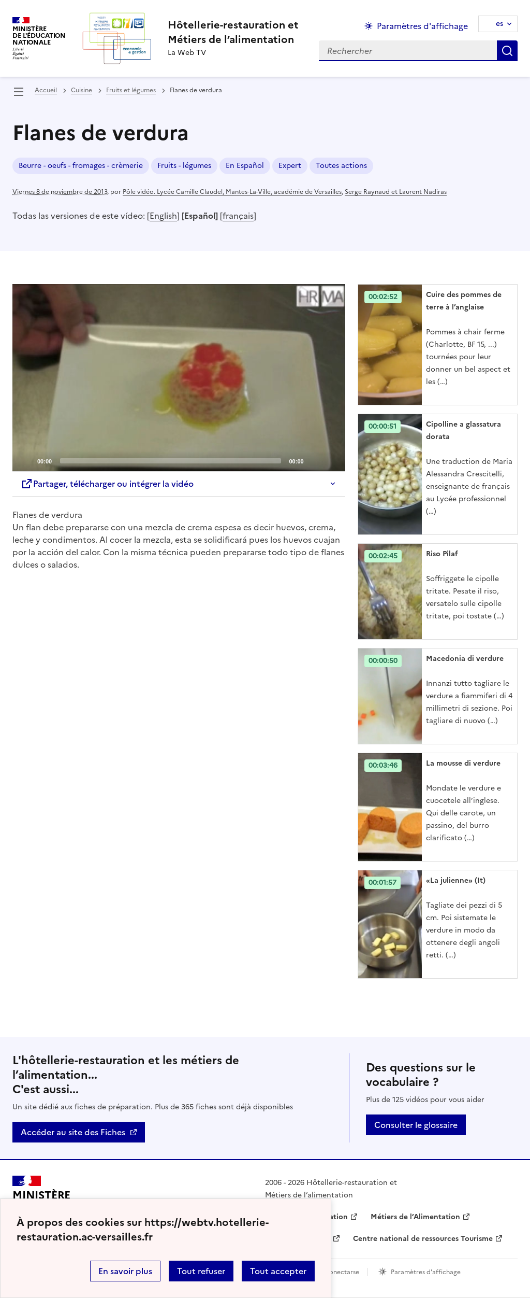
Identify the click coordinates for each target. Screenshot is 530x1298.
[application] (178, 377)
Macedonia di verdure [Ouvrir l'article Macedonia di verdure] (465, 658)
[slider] (170, 460)
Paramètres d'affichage (426, 1272)
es (499, 23)
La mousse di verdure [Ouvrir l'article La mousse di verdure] (463, 763)
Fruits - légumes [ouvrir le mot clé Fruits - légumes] (184, 165)
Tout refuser (201, 1271)
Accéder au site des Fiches (73, 1132)
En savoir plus (125, 1271)
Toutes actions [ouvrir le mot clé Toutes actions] (341, 165)
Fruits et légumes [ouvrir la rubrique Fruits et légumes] (131, 90)
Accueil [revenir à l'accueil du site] (46, 90)
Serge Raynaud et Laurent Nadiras (396, 191)
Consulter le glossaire (416, 1125)
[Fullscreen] (331, 460)
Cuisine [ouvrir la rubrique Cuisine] (81, 90)
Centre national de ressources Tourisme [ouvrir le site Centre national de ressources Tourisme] (423, 1238)
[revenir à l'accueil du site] (233, 32)
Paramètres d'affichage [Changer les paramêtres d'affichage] (422, 26)
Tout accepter (278, 1271)
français (238, 215)
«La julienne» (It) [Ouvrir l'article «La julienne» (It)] (455, 880)
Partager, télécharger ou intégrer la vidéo (107, 483)
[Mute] (314, 460)
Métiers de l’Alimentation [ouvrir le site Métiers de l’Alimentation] (415, 1216)
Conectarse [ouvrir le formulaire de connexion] (342, 1272)
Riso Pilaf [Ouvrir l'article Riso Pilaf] (442, 553)
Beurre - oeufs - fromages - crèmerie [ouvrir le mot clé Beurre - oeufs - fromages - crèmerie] (81, 165)
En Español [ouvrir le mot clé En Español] (245, 165)
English (163, 215)
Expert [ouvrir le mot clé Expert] (289, 165)
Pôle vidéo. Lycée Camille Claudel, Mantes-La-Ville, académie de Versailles (232, 191)
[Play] (178, 378)
